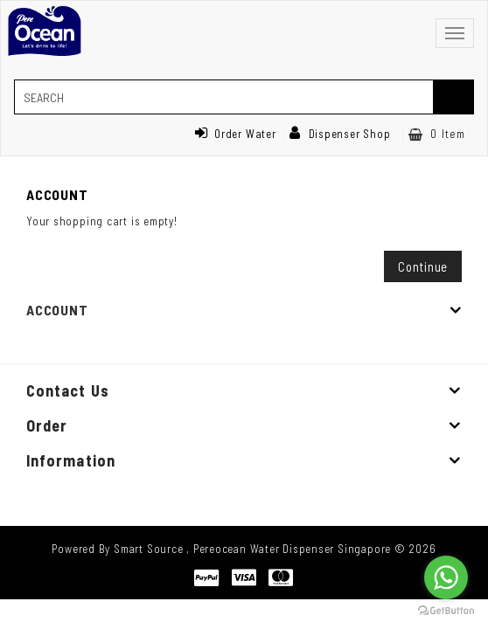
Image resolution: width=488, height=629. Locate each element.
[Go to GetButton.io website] (446, 611)
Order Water (235, 134)
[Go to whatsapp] (446, 577)
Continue (423, 266)
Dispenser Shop (340, 134)
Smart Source (148, 549)
